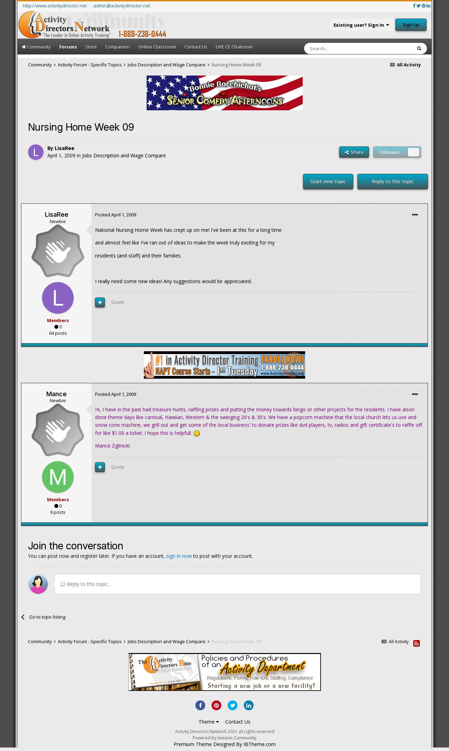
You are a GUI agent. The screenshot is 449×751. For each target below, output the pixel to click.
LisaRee (64, 148)
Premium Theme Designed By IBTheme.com (225, 744)
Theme (209, 721)
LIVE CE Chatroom (234, 47)
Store (91, 47)
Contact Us (196, 47)
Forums (68, 52)
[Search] (340, 48)
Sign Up (411, 24)
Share (354, 152)
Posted (115, 214)
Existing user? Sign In (361, 25)
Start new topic (328, 181)
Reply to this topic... (86, 584)
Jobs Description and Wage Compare (124, 155)
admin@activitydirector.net (121, 5)
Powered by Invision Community (224, 738)
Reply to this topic (393, 181)
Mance (56, 394)
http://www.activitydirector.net (55, 5)
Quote (118, 302)
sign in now (179, 556)
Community (36, 47)
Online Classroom (157, 47)
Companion (117, 47)
